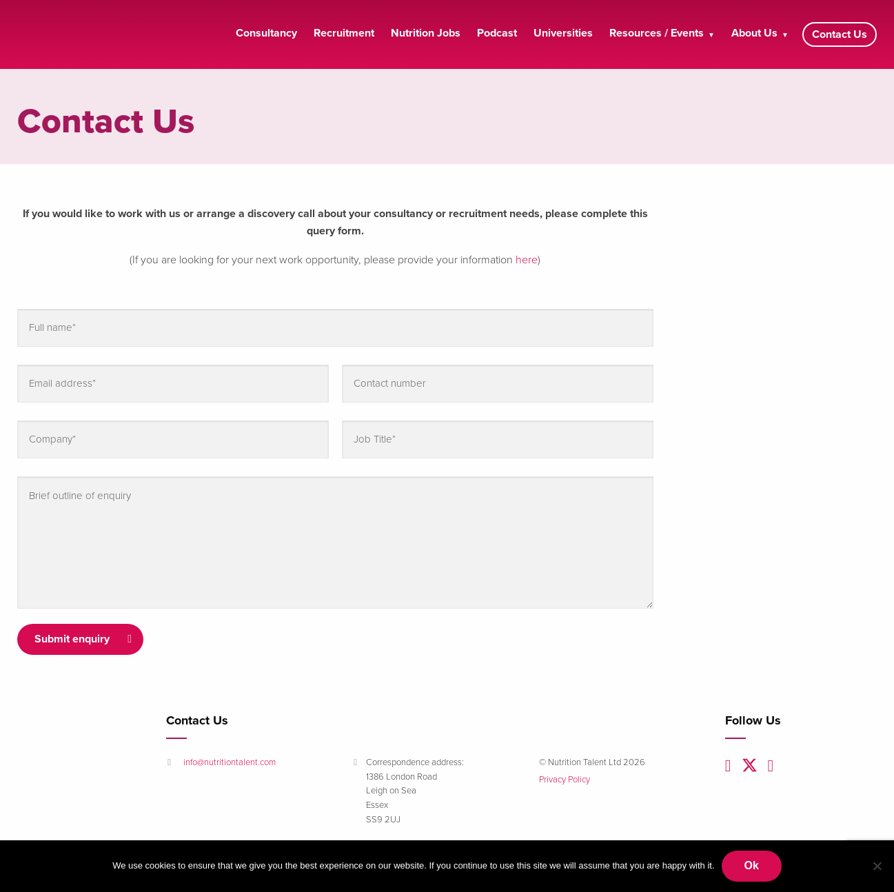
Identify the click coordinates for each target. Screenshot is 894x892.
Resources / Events (656, 33)
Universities (563, 33)
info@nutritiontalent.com (229, 762)
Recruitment (344, 33)
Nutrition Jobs (425, 33)
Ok (751, 865)
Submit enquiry (72, 639)
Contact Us (839, 34)
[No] (877, 866)
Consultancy (266, 33)
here (527, 260)
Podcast (497, 33)
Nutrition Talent (79, 34)
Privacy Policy (564, 779)
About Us (754, 33)
